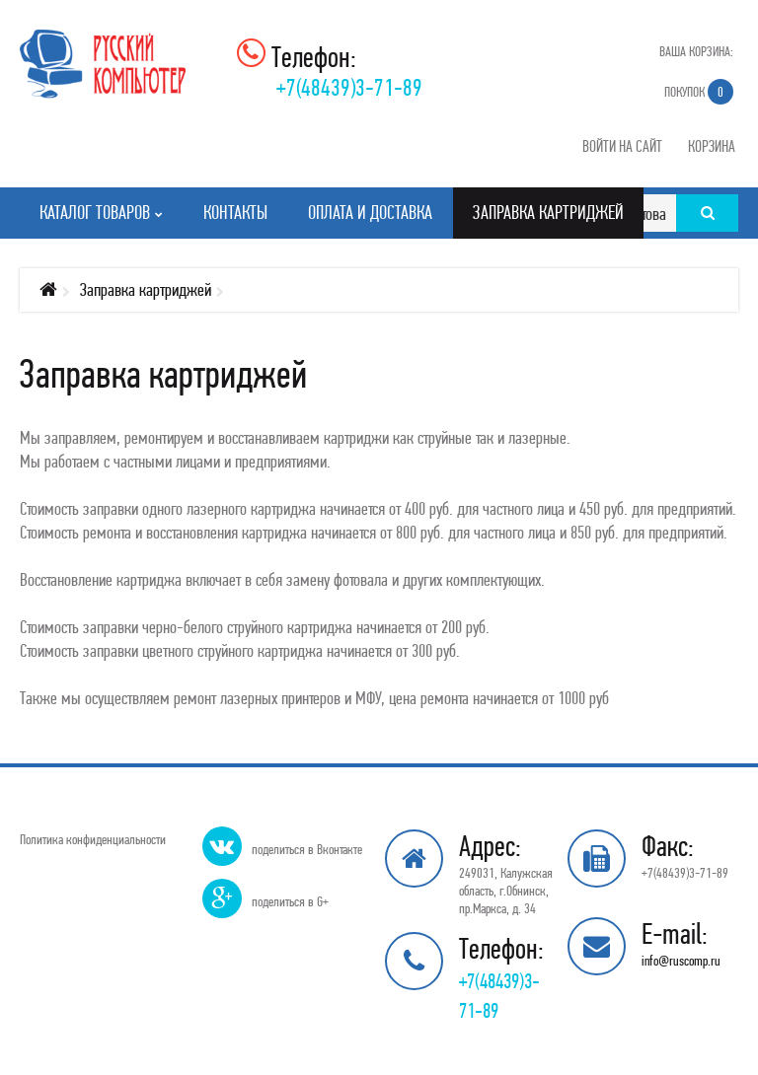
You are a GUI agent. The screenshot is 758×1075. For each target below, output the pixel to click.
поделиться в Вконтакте (307, 849)
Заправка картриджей (145, 289)
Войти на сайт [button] (622, 146)
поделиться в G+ (290, 901)
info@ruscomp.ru (681, 960)
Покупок (698, 92)
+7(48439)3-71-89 (349, 87)
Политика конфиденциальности (93, 839)
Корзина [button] (711, 146)
